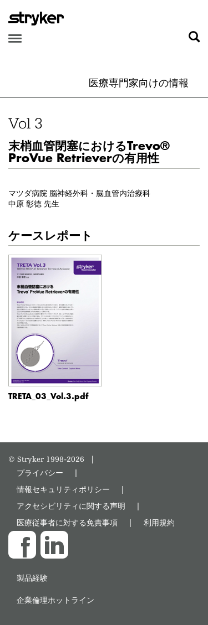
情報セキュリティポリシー (63, 489)
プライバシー (40, 472)
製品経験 (32, 577)
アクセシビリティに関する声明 (71, 505)
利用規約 (159, 522)
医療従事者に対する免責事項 (67, 522)
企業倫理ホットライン (55, 600)
